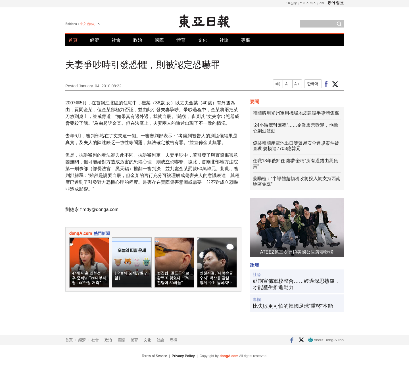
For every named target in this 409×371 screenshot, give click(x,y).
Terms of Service (154, 356)
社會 (116, 40)
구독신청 (291, 3)
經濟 (94, 40)
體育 (180, 40)
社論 (224, 40)
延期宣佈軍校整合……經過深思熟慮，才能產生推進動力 (296, 284)
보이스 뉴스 (308, 3)
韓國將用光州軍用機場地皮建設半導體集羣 (296, 113)
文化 (202, 40)
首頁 (73, 40)
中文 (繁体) (87, 24)
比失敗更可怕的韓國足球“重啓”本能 (293, 306)
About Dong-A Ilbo (326, 340)
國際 (159, 40)
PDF (322, 3)
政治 (137, 40)
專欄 (245, 40)
